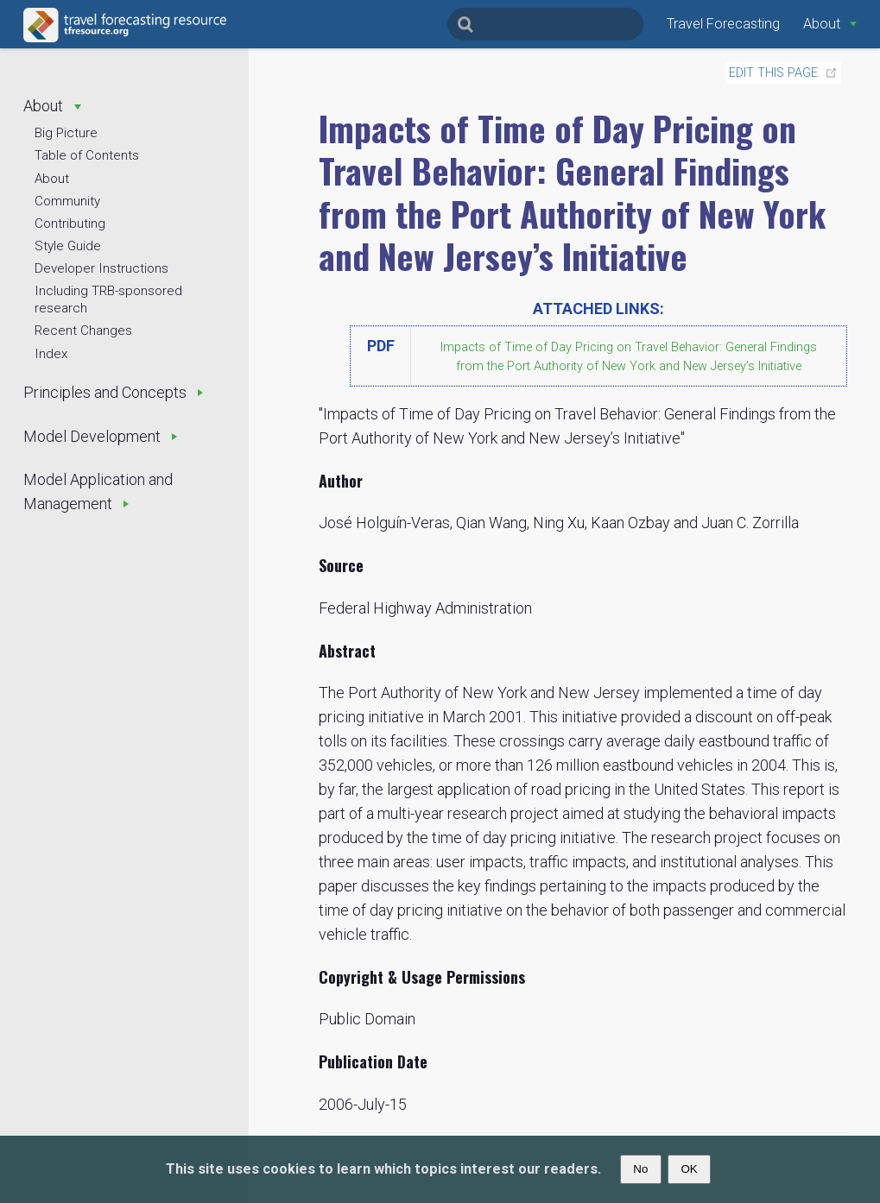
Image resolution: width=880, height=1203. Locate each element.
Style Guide (68, 246)
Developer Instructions (101, 268)
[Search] (545, 24)
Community (67, 201)
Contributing (70, 223)
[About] (830, 24)
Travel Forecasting (723, 24)
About (52, 178)
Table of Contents (87, 155)
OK (689, 1168)
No (640, 1168)
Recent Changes (83, 330)
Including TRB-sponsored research (108, 299)
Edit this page (773, 73)
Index (51, 354)
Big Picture (66, 133)
